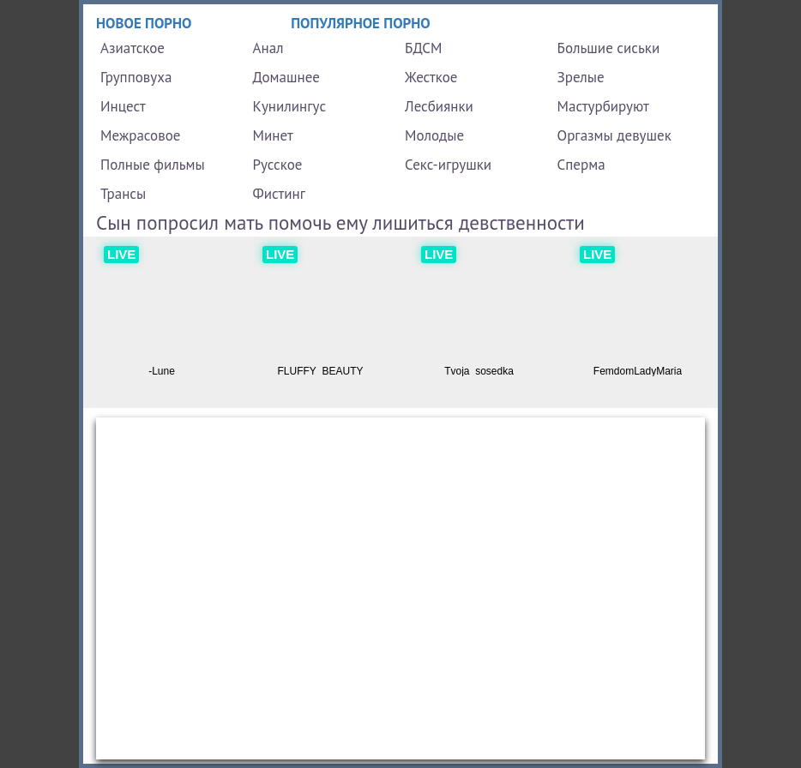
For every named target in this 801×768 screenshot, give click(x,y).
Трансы (123, 193)
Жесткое (431, 77)
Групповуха (136, 77)
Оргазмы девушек (614, 135)
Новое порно (144, 23)
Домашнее (286, 77)
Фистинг (279, 193)
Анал (268, 48)
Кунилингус (290, 106)
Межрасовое (140, 135)
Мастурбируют (603, 106)
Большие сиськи (608, 48)
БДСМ (424, 48)
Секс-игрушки (448, 164)
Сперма (581, 164)
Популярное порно (361, 23)
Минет (273, 135)
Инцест (123, 106)
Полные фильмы (152, 164)
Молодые (434, 135)
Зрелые (581, 77)
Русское (278, 164)
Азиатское (132, 48)
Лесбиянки (439, 106)
